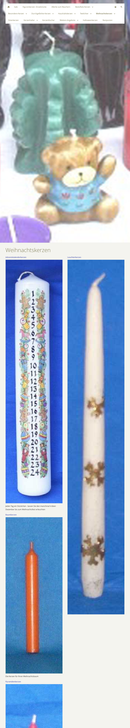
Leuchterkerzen (74, 257)
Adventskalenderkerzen (15, 257)
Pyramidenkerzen (13, 681)
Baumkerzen (11, 514)
